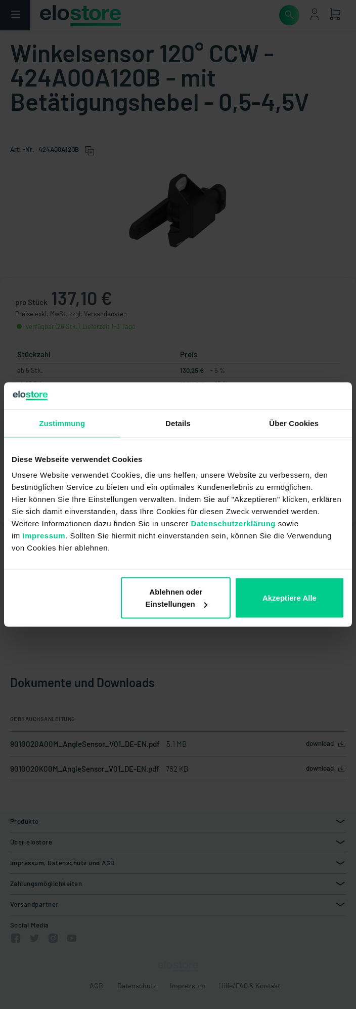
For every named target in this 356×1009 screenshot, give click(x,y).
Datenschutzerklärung (233, 523)
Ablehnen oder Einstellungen (176, 597)
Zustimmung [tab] (62, 422)
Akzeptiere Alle (289, 598)
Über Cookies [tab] (294, 422)
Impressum (44, 535)
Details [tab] (178, 422)
